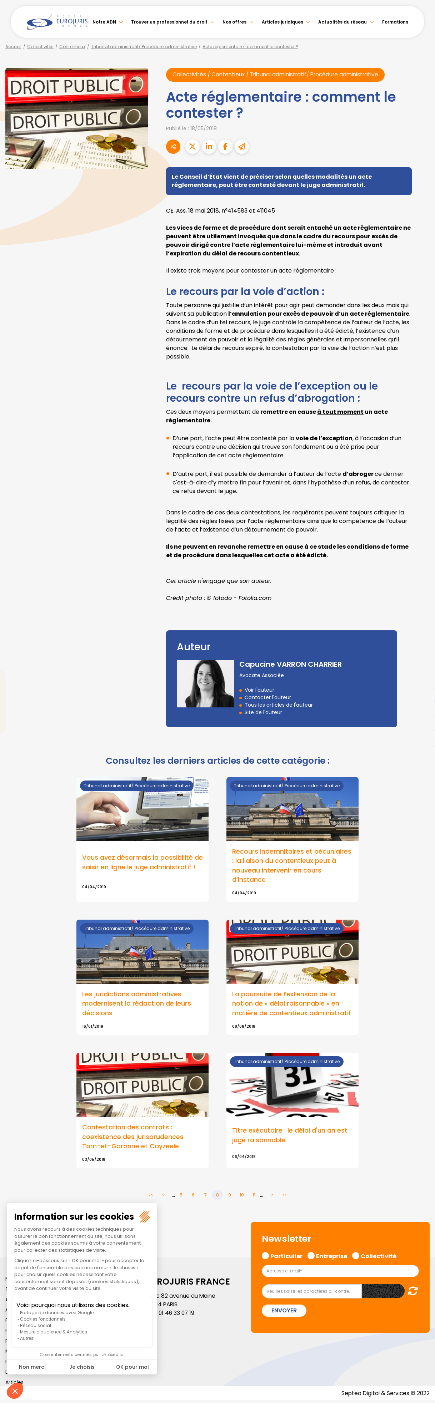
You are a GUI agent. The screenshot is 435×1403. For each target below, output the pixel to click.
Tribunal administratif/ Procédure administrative (144, 47)
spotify (420, 730)
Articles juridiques (282, 22)
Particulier (286, 1258)
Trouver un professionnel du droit (169, 22)
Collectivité (378, 1258)
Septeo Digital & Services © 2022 (384, 1396)
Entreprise (331, 1258)
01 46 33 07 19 (177, 1315)
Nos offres (234, 22)
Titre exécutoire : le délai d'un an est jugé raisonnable (290, 1137)
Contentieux (72, 47)
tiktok (420, 744)
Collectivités (40, 47)
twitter (420, 673)
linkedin (420, 687)
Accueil (13, 47)
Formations (395, 22)
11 (253, 1197)
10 (242, 1197)
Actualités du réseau (342, 22)
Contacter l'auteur (268, 697)
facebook (420, 659)
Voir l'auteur (259, 689)
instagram (420, 716)
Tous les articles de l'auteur (279, 704)
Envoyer (284, 1313)
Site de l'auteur (263, 712)
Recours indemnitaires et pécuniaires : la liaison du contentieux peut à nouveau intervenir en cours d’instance (291, 866)
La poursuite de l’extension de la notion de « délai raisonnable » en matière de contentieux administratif (291, 1005)
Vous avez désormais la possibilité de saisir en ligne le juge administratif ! (142, 863)
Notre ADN (104, 22)
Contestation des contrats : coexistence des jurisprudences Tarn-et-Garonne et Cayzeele (133, 1139)
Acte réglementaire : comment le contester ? (250, 47)
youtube (420, 701)
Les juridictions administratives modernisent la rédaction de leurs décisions (136, 1005)
